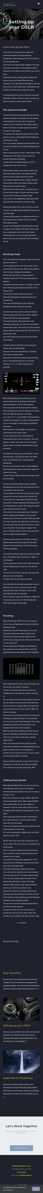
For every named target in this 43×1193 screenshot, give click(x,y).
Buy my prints (12, 972)
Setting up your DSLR (16, 1025)
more (12, 1190)
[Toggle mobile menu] (39, 4)
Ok (35, 1189)
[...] (37, 989)
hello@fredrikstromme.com (21, 1166)
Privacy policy (21, 1172)
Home (18, 922)
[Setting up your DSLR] (21, 1009)
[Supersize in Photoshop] (21, 1061)
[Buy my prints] (21, 956)
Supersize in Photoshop (18, 1077)
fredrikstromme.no (25, 1175)
